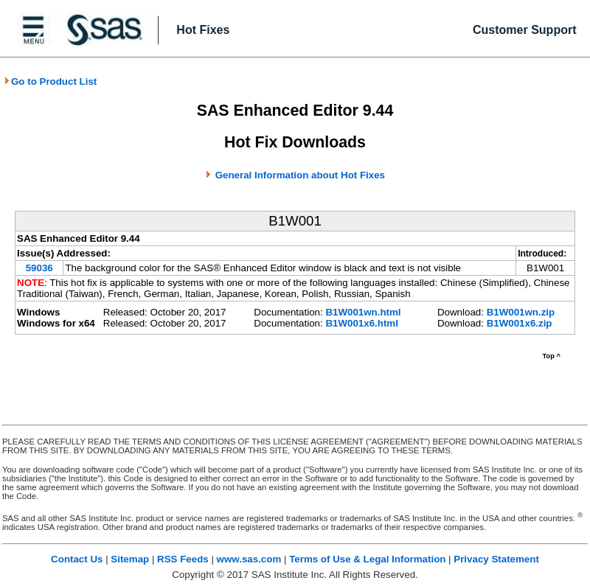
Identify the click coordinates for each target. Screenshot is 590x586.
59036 (39, 267)
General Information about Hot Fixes (300, 175)
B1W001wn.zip (521, 312)
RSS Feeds (183, 559)
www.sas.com (249, 559)
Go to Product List (50, 81)
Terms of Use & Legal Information (367, 559)
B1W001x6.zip (519, 323)
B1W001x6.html (361, 323)
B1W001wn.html (362, 312)
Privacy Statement (496, 559)
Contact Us (77, 559)
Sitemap (130, 559)
